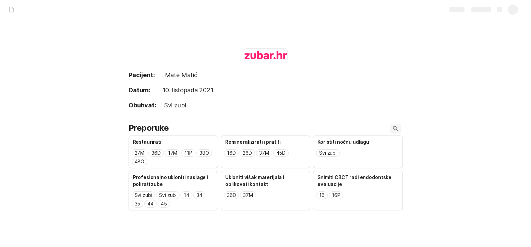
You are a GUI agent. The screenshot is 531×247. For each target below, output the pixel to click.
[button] (395, 128)
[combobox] (173, 157)
